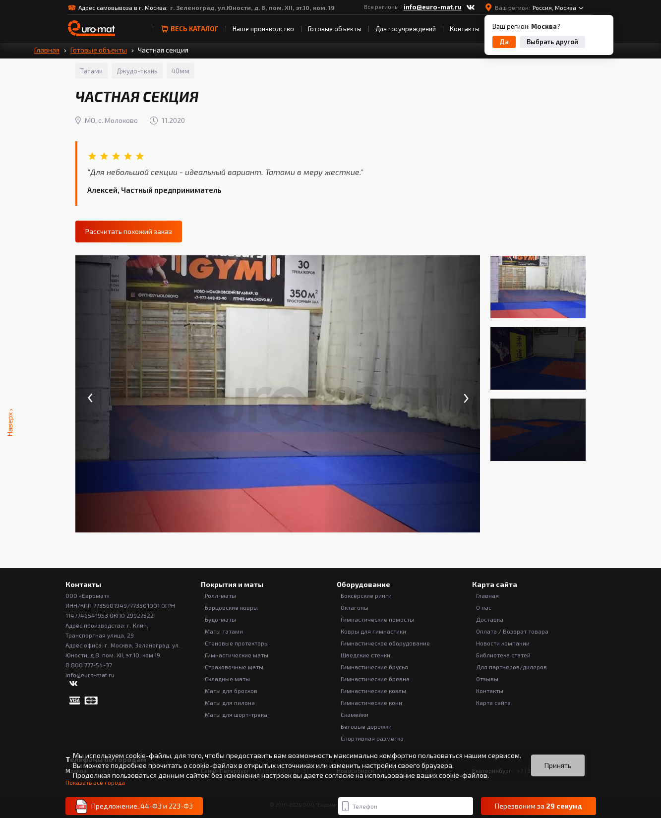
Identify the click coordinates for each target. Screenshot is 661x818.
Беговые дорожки (366, 726)
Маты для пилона (230, 702)
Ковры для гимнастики (373, 631)
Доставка (489, 619)
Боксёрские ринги (366, 595)
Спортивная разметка (372, 738)
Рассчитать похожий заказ (128, 231)
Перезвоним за (538, 806)
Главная (47, 50)
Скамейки (354, 714)
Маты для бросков (231, 690)
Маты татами (224, 631)
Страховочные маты (234, 666)
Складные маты (227, 678)
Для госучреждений (405, 29)
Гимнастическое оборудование (385, 643)
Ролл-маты (220, 595)
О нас (483, 607)
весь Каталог (190, 29)
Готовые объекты (334, 29)
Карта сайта (493, 702)
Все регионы (381, 6)
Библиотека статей (503, 654)
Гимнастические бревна (375, 678)
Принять (557, 765)
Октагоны (354, 607)
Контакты (465, 29)
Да (504, 42)
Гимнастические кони (371, 702)
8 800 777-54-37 (88, 664)
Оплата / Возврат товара (512, 631)
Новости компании (503, 643)
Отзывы (487, 678)
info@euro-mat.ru (433, 7)
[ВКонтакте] (471, 7)
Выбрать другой (552, 42)
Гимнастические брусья (374, 666)
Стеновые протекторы (237, 643)
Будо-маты (220, 619)
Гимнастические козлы (373, 690)
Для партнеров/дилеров (511, 666)
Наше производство (263, 29)
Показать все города (95, 782)
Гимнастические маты (236, 654)
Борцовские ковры (231, 607)
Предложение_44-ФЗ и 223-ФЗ (134, 806)
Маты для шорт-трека (236, 714)
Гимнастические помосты (377, 619)
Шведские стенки (365, 654)
